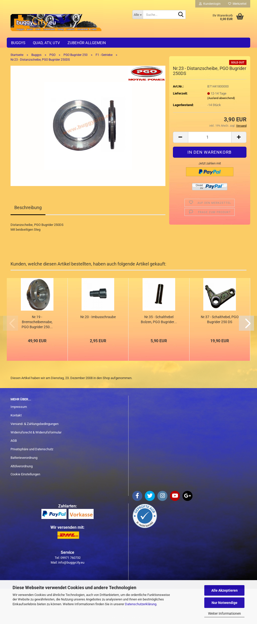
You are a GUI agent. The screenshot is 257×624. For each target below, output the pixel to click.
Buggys (18, 43)
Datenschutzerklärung (140, 604)
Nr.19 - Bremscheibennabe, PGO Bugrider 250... (37, 322)
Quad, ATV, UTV (46, 43)
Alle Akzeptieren (224, 590)
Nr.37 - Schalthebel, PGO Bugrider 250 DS (220, 319)
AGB (14, 440)
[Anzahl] (209, 137)
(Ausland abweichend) (221, 98)
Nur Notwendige (224, 603)
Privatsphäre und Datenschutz (32, 449)
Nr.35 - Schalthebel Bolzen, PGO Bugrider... (159, 319)
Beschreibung (28, 207)
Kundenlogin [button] (210, 4)
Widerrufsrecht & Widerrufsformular (36, 432)
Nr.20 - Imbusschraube (98, 317)
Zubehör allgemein (87, 43)
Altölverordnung (22, 466)
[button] (180, 137)
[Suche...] (137, 14)
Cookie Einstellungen (25, 474)
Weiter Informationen (224, 613)
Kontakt (16, 415)
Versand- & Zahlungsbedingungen (34, 424)
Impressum (19, 407)
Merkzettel (237, 4)
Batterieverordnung (24, 458)
